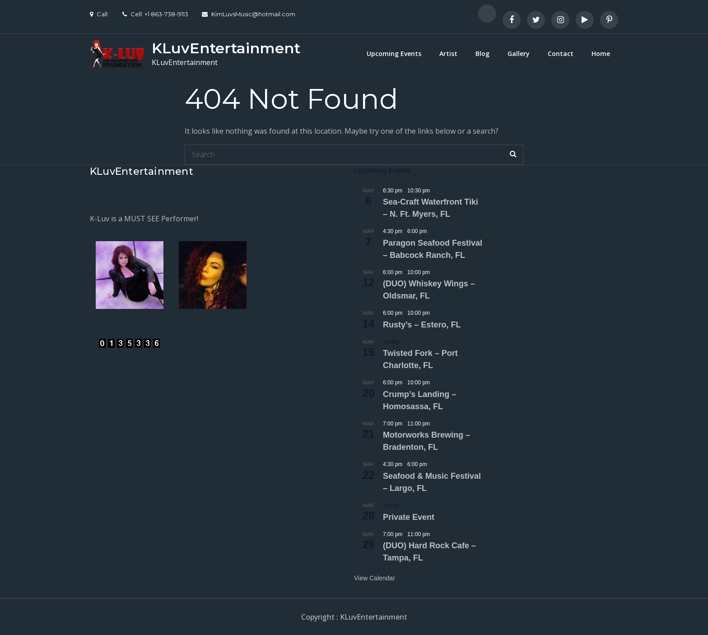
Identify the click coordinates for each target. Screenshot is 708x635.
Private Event (408, 517)
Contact (560, 53)
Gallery (519, 53)
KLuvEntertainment (226, 48)
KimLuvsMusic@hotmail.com (248, 14)
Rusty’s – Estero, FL (422, 324)
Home (601, 53)
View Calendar (374, 578)
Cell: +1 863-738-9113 (155, 14)
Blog (482, 53)
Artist (448, 53)
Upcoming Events (394, 53)
